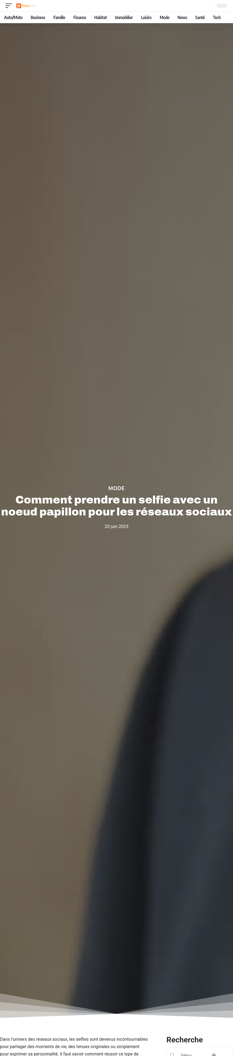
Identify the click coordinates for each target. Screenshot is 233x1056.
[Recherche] (208, 6)
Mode (116, 488)
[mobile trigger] (10, 5)
